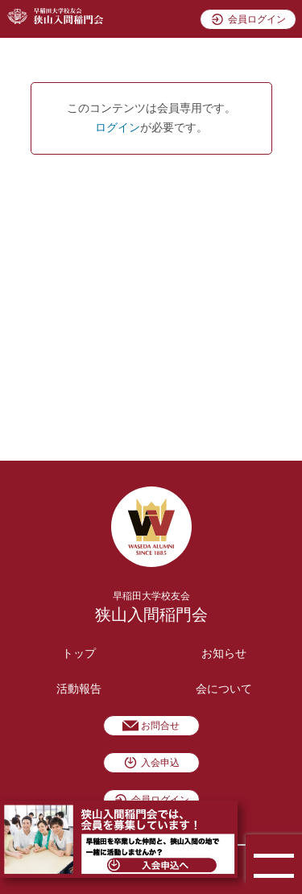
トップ (79, 654)
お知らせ (223, 654)
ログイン (117, 128)
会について (224, 689)
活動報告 (78, 689)
